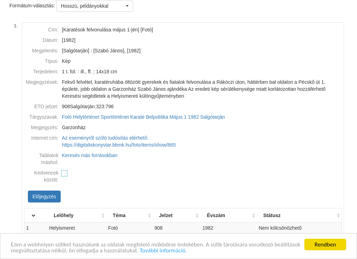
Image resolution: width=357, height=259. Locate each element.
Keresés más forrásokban (89, 155)
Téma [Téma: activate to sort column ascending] (119, 215)
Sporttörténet (115, 117)
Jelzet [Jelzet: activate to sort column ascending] (166, 215)
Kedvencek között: (46, 176)
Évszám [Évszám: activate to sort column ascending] (216, 215)
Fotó (66, 117)
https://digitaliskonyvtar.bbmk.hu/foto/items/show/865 (119, 145)
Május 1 (178, 117)
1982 (193, 117)
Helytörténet (86, 117)
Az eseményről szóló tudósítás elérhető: (105, 138)
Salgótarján (212, 117)
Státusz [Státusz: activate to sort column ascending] (272, 215)
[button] (94, 6)
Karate (137, 117)
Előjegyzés (44, 196)
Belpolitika (157, 117)
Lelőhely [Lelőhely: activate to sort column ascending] (64, 215)
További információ (162, 251)
